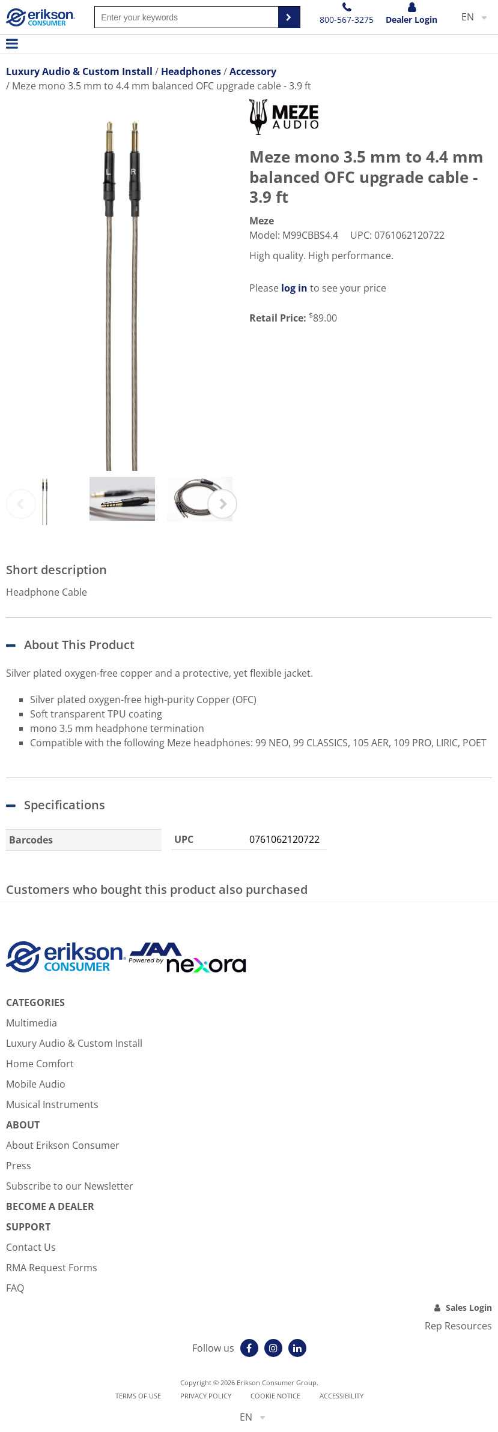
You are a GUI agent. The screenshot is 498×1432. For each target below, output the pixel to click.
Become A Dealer (50, 1206)
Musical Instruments (52, 1104)
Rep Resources (458, 1325)
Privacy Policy (205, 1395)
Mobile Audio (35, 1084)
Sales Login (469, 1307)
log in (294, 288)
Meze (261, 220)
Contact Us (31, 1247)
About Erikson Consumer (63, 1145)
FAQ (15, 1288)
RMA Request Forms (51, 1267)
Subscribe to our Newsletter (69, 1186)
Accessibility (341, 1395)
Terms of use (138, 1395)
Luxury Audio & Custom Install (74, 1043)
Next (222, 504)
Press (18, 1165)
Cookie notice (275, 1395)
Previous (21, 504)
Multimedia (31, 1022)
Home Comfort (40, 1063)
